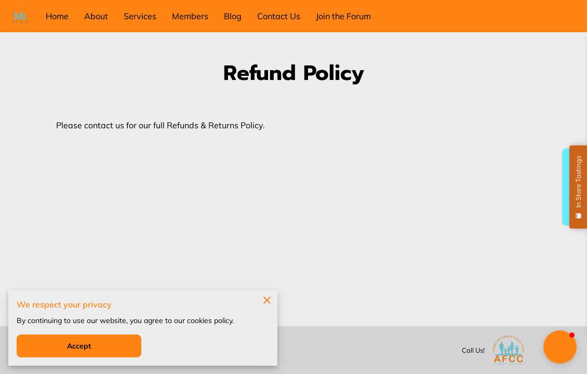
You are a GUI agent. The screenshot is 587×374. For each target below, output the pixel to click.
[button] (560, 347)
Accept (79, 346)
